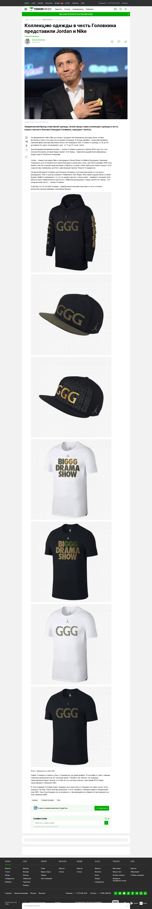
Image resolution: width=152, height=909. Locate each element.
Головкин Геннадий (47, 800)
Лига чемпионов (46, 878)
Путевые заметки (118, 875)
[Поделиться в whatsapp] (26, 138)
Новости (58, 9)
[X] (115, 893)
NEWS (26, 3)
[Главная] (40, 9)
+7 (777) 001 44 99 (81, 893)
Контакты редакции (21, 893)
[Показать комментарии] (119, 42)
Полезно (25, 875)
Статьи (67, 9)
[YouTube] (124, 893)
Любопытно (27, 878)
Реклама (125, 3)
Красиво (26, 868)
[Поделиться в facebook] (26, 146)
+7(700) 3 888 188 (105, 893)
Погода (7, 875)
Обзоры (97, 878)
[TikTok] (128, 893)
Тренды (43, 875)
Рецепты (26, 885)
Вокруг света (117, 872)
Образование (135, 872)
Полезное (98, 872)
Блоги (97, 875)
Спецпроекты (78, 9)
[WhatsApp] (145, 893)
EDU (83, 3)
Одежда (35, 800)
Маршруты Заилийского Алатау (119, 879)
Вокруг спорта (46, 872)
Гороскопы (26, 882)
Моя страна (117, 868)
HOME (57, 3)
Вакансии (42, 893)
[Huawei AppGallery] (143, 903)
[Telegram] (136, 893)
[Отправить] (106, 823)
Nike (58, 800)
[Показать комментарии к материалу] (26, 157)
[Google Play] (134, 903)
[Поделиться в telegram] (26, 142)
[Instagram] (141, 893)
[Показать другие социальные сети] (26, 150)
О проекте (8, 893)
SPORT (40, 3)
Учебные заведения (137, 875)
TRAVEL (75, 3)
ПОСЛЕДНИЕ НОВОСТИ (32, 906)
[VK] (120, 893)
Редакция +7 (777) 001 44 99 (109, 3)
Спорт (43, 868)
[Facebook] (132, 893)
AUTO (67, 3)
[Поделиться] (126, 42)
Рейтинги (89, 9)
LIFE (33, 3)
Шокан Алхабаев (38, 40)
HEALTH (49, 3)
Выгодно (26, 872)
